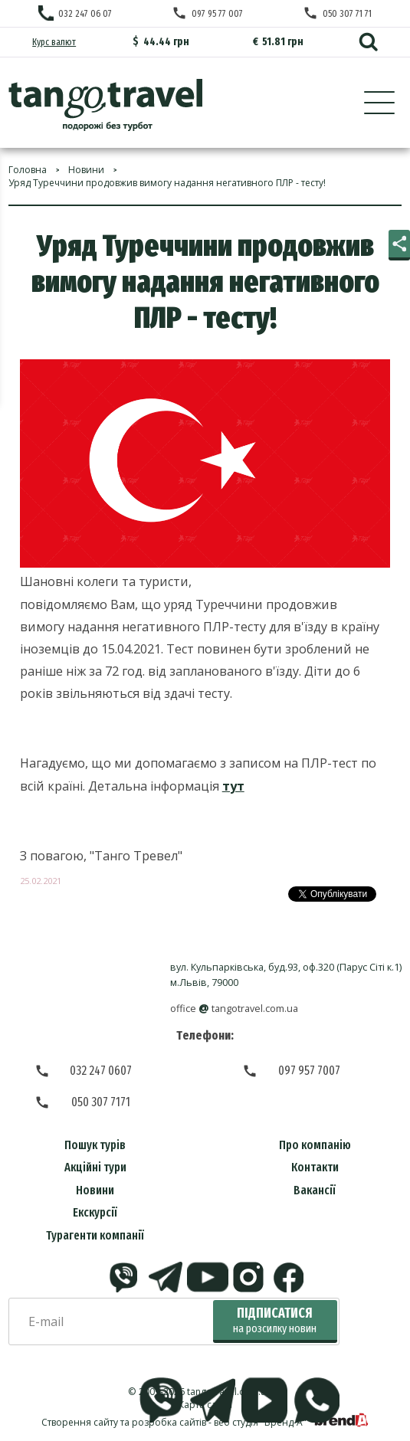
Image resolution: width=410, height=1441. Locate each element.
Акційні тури (95, 1167)
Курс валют (54, 41)
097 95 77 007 (217, 13)
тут (233, 786)
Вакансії (315, 1190)
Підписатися (275, 1320)
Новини (95, 1190)
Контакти (315, 1167)
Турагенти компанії (95, 1235)
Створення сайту (79, 1422)
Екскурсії (95, 1212)
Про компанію (315, 1145)
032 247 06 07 (85, 13)
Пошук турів (95, 1145)
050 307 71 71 (347, 13)
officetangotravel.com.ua (234, 1008)
